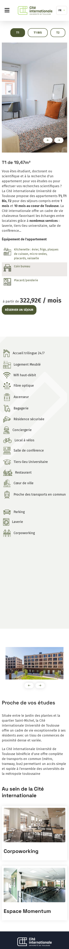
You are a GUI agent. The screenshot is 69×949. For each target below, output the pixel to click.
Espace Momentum (27, 911)
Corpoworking (21, 851)
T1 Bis (38, 32)
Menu (8, 10)
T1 (17, 32)
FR (60, 10)
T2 (57, 32)
